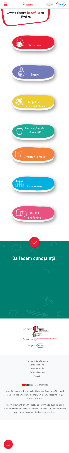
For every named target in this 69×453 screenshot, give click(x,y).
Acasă (37, 375)
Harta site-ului (37, 372)
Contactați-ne (37, 364)
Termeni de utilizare (37, 360)
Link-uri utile (37, 368)
